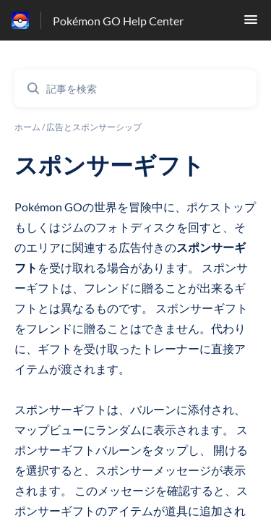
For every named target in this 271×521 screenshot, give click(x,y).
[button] (250, 23)
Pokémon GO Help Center (118, 20)
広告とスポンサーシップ (94, 127)
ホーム (27, 127)
